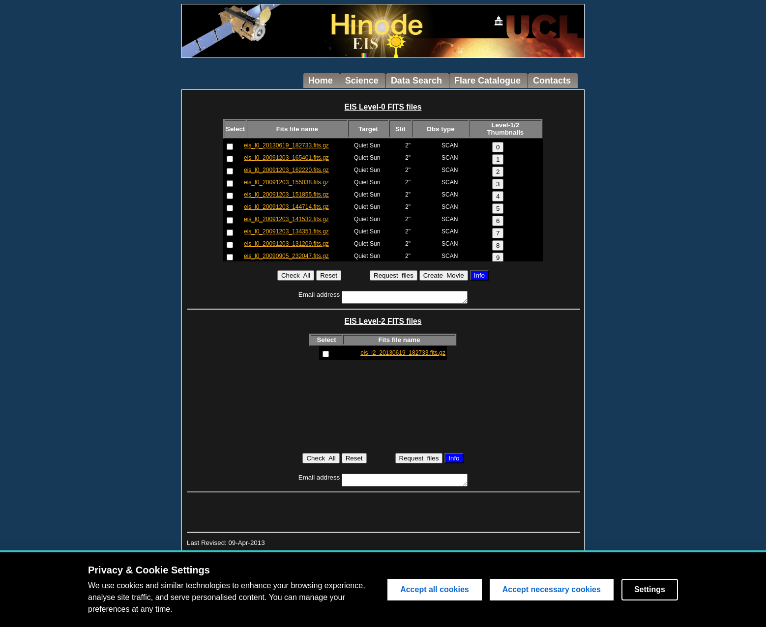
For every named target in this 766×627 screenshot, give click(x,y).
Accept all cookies (434, 589)
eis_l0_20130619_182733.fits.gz (286, 145)
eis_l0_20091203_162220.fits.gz (286, 170)
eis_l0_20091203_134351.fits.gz (286, 231)
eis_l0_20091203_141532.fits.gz (286, 219)
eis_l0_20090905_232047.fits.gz (286, 256)
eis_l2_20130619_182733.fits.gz (402, 352)
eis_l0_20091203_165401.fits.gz (286, 157)
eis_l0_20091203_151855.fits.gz (286, 194)
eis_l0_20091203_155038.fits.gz (286, 182)
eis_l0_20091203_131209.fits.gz (286, 243)
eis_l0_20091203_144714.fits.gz (286, 206)
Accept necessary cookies (551, 589)
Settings (649, 589)
